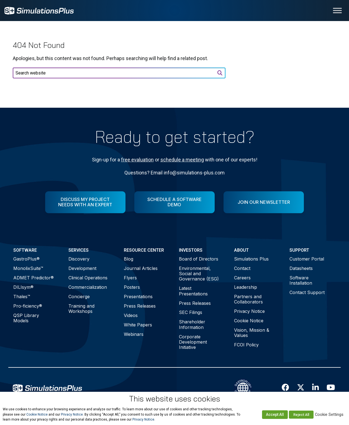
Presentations (138, 296)
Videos (131, 315)
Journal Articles (141, 268)
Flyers (130, 277)
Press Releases (140, 306)
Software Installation (300, 280)
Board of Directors (198, 259)
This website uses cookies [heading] (174, 399)
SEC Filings (190, 312)
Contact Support (307, 292)
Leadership (245, 287)
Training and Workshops (81, 308)
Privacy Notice (249, 311)
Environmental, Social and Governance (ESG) (199, 274)
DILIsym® (23, 287)
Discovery (78, 259)
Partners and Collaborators (248, 299)
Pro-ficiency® (27, 306)
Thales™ (21, 296)
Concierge (79, 296)
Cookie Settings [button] (329, 414)
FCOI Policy (246, 344)
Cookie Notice (248, 320)
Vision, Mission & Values (251, 332)
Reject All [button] (301, 415)
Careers (242, 277)
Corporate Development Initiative (193, 342)
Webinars (133, 334)
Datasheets (301, 268)
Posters (132, 287)
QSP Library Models (26, 318)
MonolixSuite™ (28, 268)
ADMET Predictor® (33, 277)
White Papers (138, 325)
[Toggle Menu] (337, 10)
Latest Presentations (193, 290)
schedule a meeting (182, 160)
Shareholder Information (192, 324)
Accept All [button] (275, 414)
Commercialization (87, 287)
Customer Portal (306, 259)
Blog (128, 259)
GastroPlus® (26, 259)
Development (82, 268)
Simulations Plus (251, 259)
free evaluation (137, 160)
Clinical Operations (87, 277)
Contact (242, 268)
